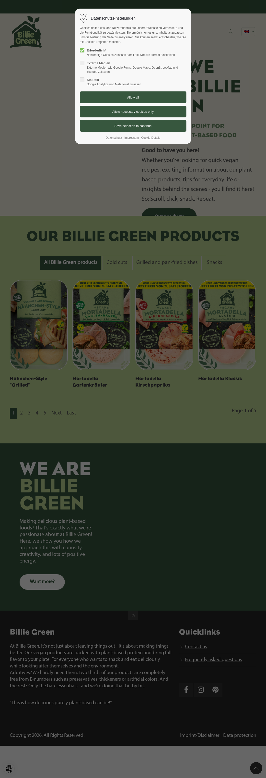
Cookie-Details (150, 137)
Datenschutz (114, 137)
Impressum (131, 137)
